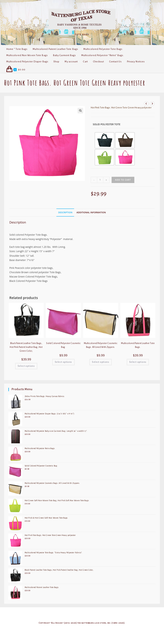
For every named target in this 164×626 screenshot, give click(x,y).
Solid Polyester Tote (106, 124)
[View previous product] (146, 103)
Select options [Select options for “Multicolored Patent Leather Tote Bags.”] (137, 362)
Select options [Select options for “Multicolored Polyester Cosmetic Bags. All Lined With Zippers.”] (100, 362)
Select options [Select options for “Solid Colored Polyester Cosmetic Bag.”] (63, 362)
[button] (80, 110)
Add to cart (123, 179)
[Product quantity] (100, 180)
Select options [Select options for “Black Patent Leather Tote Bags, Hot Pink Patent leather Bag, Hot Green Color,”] (26, 366)
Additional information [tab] (91, 212)
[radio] (104, 140)
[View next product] (152, 103)
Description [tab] (65, 212)
